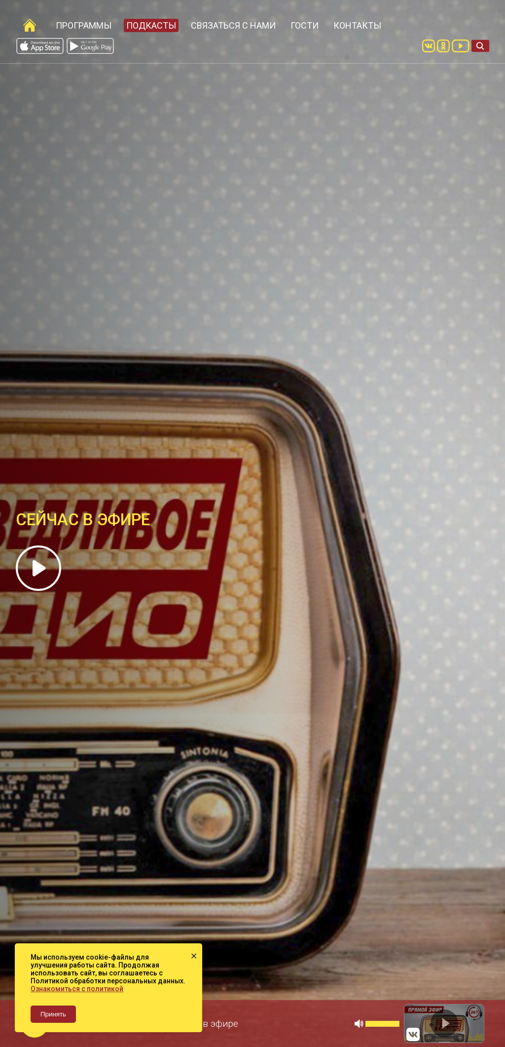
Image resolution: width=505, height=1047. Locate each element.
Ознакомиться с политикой (77, 989)
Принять (53, 1014)
